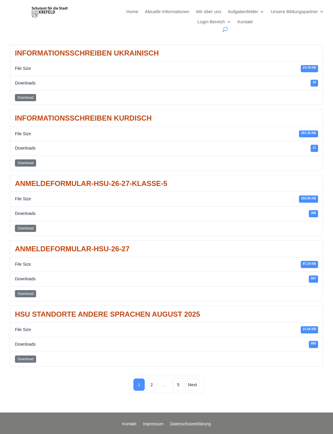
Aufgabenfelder (243, 11)
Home (132, 11)
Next (192, 384)
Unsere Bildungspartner (294, 11)
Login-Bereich (211, 21)
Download (25, 98)
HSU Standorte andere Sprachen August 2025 (107, 314)
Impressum (153, 424)
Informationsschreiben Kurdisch (83, 118)
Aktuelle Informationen (167, 11)
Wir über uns (208, 11)
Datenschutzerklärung (190, 424)
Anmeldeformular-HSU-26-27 (72, 249)
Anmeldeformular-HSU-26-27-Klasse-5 (91, 183)
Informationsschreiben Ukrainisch (87, 53)
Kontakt (245, 21)
